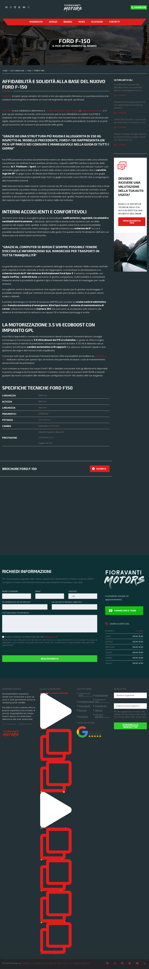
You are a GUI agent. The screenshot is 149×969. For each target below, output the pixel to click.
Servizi (53, 21)
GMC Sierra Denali (69, 110)
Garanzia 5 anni (100, 701)
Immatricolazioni (86, 702)
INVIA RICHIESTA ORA (132, 221)
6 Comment (120, 95)
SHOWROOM (36, 21)
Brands (68, 21)
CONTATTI (114, 21)
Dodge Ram (52, 110)
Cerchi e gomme (99, 716)
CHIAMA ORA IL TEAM (122, 610)
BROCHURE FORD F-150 (19, 469)
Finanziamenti (101, 695)
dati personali (50, 636)
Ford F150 (7, 96)
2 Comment (120, 113)
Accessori (97, 21)
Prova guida (84, 706)
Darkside (26, 963)
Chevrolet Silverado (91, 110)
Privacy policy (63, 963)
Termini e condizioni (81, 963)
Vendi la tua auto (84, 694)
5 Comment (120, 127)
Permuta (83, 710)
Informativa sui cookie (43, 963)
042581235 (140, 7)
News (81, 21)
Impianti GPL (101, 706)
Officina (98, 710)
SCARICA (99, 468)
